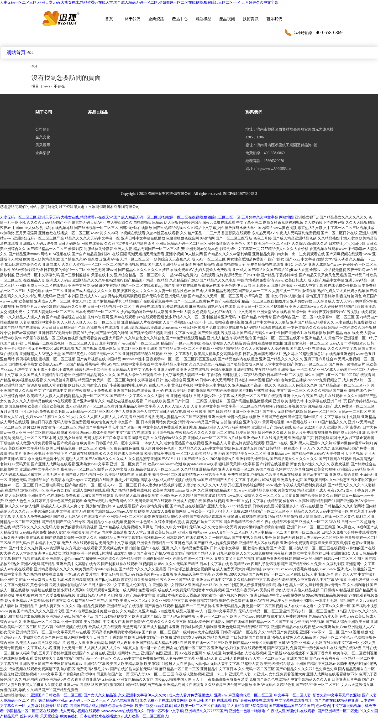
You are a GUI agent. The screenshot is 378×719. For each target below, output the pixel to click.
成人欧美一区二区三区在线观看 (199, 706)
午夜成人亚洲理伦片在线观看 (291, 711)
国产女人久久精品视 (100, 695)
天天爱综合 (49, 716)
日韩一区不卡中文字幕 (164, 711)
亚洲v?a (220, 695)
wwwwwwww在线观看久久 (123, 711)
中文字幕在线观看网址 (294, 700)
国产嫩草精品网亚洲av (49, 700)
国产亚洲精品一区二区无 (337, 711)
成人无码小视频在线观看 (79, 711)
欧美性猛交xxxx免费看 (153, 706)
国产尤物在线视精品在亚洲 (336, 700)
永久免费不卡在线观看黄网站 (163, 700)
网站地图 (286, 217)
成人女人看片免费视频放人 (191, 695)
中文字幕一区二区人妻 (292, 695)
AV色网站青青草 (124, 700)
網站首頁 (16, 52)
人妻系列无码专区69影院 (47, 706)
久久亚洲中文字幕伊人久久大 (142, 695)
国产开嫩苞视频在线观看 (253, 700)
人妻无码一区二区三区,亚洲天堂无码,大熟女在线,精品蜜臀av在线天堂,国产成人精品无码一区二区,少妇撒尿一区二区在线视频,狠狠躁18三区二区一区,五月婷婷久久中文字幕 (139, 2)
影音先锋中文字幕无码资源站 (336, 695)
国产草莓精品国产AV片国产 (291, 706)
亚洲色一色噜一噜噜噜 (247, 711)
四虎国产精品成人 (84, 706)
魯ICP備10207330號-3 (240, 194)
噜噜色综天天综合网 (117, 706)
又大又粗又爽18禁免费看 (247, 706)
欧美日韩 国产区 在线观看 (210, 700)
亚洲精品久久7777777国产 (206, 711)
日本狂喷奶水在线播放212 (101, 716)
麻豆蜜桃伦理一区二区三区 (250, 695)
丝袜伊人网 (29, 716)
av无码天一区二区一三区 (89, 700)
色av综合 (323, 706)
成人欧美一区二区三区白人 (146, 716)
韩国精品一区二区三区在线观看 (32, 711)
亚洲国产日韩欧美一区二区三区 (56, 695)
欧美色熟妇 (69, 716)
